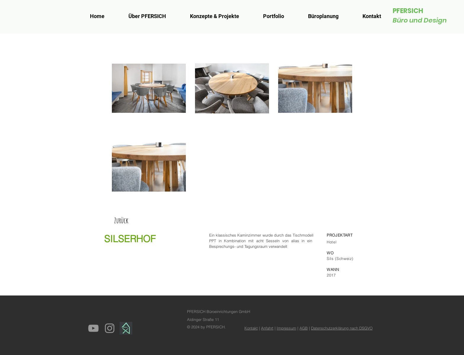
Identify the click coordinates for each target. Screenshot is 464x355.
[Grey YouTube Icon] (93, 328)
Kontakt (251, 328)
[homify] (126, 328)
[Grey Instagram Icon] (109, 328)
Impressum (286, 328)
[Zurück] (121, 220)
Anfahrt (267, 328)
